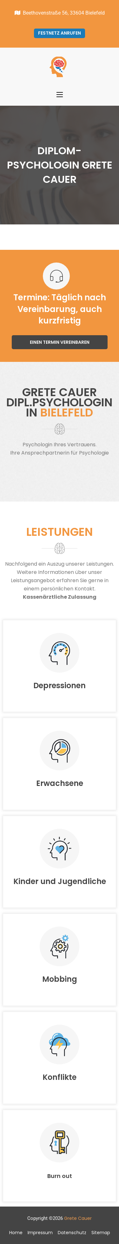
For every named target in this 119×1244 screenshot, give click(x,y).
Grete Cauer (78, 1218)
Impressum (40, 1232)
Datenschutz (72, 1232)
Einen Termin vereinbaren (59, 342)
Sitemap (100, 1232)
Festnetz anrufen (59, 33)
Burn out (59, 1176)
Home (16, 1232)
